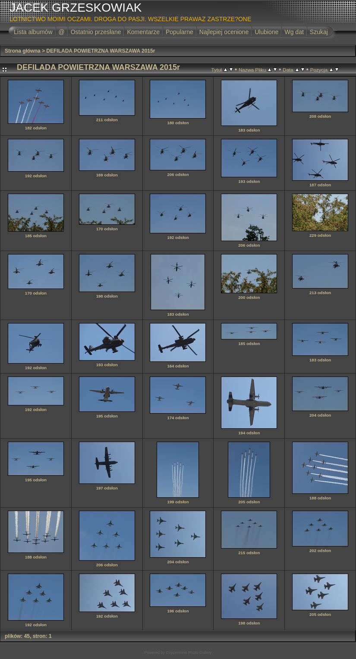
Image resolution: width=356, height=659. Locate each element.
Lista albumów (33, 31)
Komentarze (143, 31)
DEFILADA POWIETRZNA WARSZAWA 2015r (100, 51)
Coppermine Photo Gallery (188, 652)
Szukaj (319, 31)
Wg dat (293, 31)
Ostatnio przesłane (96, 31)
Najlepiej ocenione (224, 31)
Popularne (179, 31)
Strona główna (23, 51)
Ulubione (266, 31)
